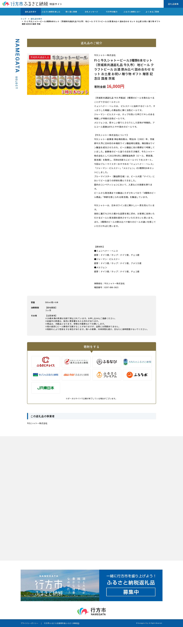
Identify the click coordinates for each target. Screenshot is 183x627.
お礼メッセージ (91, 11)
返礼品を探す (30, 11)
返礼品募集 (173, 3)
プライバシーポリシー (29, 623)
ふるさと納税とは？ (132, 11)
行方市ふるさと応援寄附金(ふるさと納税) (60, 623)
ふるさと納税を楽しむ (50, 11)
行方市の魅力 (111, 11)
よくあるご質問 (152, 11)
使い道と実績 (71, 11)
